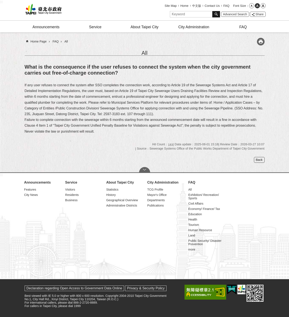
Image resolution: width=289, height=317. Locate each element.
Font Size (239, 5)
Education (195, 214)
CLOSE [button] (144, 170)
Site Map (171, 6)
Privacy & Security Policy (146, 288)
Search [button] (216, 14)
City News (31, 195)
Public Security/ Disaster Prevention (204, 242)
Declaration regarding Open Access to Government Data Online (74, 288)
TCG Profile (155, 189)
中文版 (196, 6)
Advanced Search (235, 14)
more (191, 249)
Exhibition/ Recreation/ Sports (203, 196)
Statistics (112, 189)
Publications (155, 205)
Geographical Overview (122, 200)
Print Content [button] (261, 41)
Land (191, 235)
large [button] (263, 5)
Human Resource (200, 230)
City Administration (193, 27)
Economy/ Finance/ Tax (204, 209)
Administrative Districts (121, 205)
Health (192, 219)
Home (184, 6)
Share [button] (259, 14)
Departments (156, 200)
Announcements (45, 27)
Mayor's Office (156, 195)
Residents (72, 195)
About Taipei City (145, 27)
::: (1, 2)
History (111, 195)
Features (30, 189)
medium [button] (257, 5)
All (66, 41)
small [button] (251, 5)
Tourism (193, 224)
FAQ (226, 6)
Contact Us (212, 6)
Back (259, 159)
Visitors (70, 189)
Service (95, 27)
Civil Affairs (195, 203)
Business (71, 200)
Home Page (39, 41)
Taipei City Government (42, 10)
